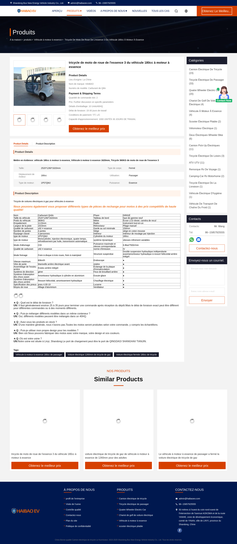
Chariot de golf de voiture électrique (136, 515)
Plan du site (71, 520)
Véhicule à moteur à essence (48, 39)
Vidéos (91, 11)
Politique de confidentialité (78, 526)
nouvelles (139, 11)
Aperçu (57, 11)
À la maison (15, 39)
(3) (206, 156)
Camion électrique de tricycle (133, 498)
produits (27, 39)
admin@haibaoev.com (79, 3)
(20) (204, 92)
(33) (206, 82)
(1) (203, 128)
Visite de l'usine (73, 504)
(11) (204, 147)
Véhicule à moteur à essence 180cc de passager (39, 354)
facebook (179, 530)
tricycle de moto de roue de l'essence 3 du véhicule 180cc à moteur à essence (43, 456)
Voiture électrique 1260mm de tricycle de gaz (89, 354)
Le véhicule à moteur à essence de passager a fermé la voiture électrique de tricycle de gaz (189, 456)
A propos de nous (113, 11)
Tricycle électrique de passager (134, 504)
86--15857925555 (106, 3)
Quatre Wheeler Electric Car (132, 509)
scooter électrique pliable (131, 526)
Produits (74, 11)
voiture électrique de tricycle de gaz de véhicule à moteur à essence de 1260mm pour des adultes (117, 456)
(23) (205, 71)
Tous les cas (160, 11)
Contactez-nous (73, 515)
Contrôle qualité (73, 509)
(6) (206, 137)
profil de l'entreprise (75, 498)
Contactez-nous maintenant (207, 249)
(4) (203, 102)
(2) (205, 121)
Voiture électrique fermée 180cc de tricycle (136, 354)
